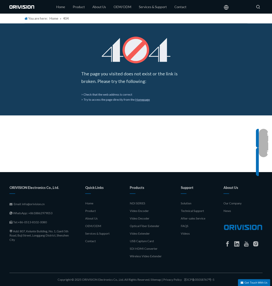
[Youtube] (246, 244)
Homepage (142, 99)
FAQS (184, 226)
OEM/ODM (93, 226)
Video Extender (140, 233)
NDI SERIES (137, 203)
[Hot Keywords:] (258, 7)
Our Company (232, 203)
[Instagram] (256, 244)
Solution (186, 203)
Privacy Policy (172, 279)
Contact (90, 241)
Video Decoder (139, 218)
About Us (91, 218)
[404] (136, 50)
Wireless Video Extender (146, 256)
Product (90, 211)
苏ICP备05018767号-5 (198, 279)
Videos (185, 233)
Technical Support (192, 211)
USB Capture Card (142, 241)
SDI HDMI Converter (144, 248)
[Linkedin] (237, 244)
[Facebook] (227, 244)
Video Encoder (139, 211)
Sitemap (156, 279)
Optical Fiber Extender (144, 226)
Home (89, 203)
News (227, 211)
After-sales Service (193, 218)
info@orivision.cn (33, 204)
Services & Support (97, 233)
